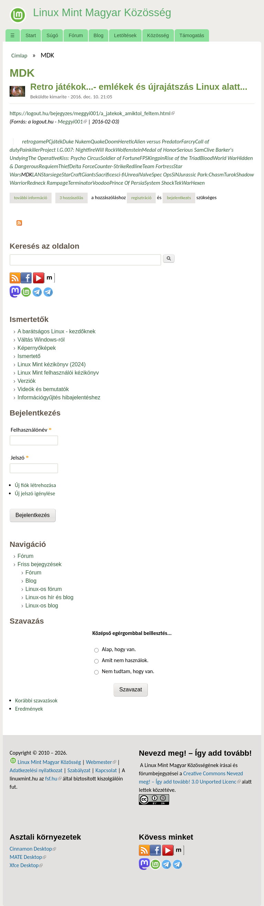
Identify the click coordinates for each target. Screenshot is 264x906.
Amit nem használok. (125, 660)
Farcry (188, 141)
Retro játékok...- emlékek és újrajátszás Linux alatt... (139, 86)
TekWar (182, 183)
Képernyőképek (37, 348)
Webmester (101, 762)
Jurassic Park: (194, 174)
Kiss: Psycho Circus (79, 158)
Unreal (132, 174)
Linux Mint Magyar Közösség (103, 12)
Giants (88, 174)
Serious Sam (190, 150)
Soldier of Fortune (120, 158)
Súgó (52, 35)
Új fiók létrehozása (35, 485)
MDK (26, 174)
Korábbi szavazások (36, 700)
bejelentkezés (179, 197)
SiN (175, 174)
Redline (134, 166)
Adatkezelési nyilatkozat (36, 770)
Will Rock (105, 150)
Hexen (198, 183)
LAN (36, 174)
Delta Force (82, 166)
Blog (98, 35)
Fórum (76, 35)
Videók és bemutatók (43, 389)
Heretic (126, 141)
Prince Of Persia (126, 183)
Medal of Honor (159, 150)
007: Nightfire (79, 150)
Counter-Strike (110, 166)
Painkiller (30, 150)
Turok (230, 174)
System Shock (159, 183)
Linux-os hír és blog (49, 597)
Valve (146, 174)
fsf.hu (53, 778)
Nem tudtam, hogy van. (128, 671)
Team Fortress (157, 166)
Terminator (80, 183)
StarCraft (71, 174)
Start (30, 35)
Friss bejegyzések (40, 564)
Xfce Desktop (26, 865)
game (39, 141)
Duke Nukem (77, 141)
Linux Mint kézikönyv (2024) (52, 364)
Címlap (19, 55)
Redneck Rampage (47, 183)
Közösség (158, 35)
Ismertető (29, 356)
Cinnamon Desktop (33, 848)
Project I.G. (52, 150)
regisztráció (141, 197)
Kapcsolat (106, 770)
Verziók (26, 381)
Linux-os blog (41, 605)
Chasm (216, 174)
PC (49, 141)
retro (27, 141)
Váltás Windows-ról (41, 340)
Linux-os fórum (43, 589)
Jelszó (20, 457)
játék (57, 141)
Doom (111, 141)
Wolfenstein (129, 150)
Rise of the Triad (182, 158)
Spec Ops (162, 174)
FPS (144, 158)
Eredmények (29, 708)
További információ (33, 197)
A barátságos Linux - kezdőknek (57, 331)
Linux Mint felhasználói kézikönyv (58, 373)
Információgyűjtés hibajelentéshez (59, 397)
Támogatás (191, 35)
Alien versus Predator (157, 141)
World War (225, 158)
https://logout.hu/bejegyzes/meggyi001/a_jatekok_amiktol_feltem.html (92, 113)
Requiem (48, 166)
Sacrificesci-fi (110, 174)
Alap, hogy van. (119, 649)
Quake (97, 141)
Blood (206, 158)
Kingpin (156, 158)
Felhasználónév (31, 429)
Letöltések (125, 35)
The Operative (43, 158)
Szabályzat (78, 770)
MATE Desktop (28, 857)
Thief (63, 166)
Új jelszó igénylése (35, 493)
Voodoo (100, 183)
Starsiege (51, 174)
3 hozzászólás (71, 197)
